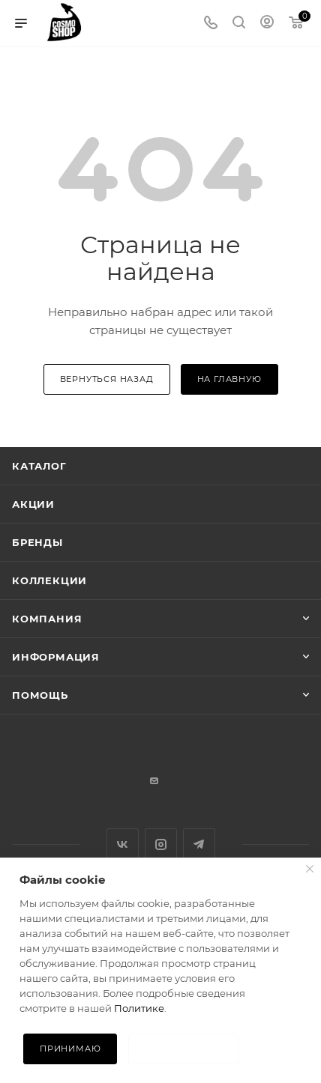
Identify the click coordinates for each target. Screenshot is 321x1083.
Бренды (37, 542)
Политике (139, 1008)
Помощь (40, 695)
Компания (47, 619)
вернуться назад (107, 379)
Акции (33, 504)
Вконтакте (122, 844)
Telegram (199, 844)
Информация (56, 657)
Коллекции (49, 580)
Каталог (39, 466)
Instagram (161, 844)
